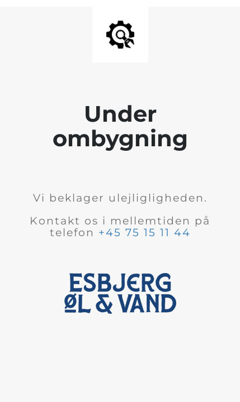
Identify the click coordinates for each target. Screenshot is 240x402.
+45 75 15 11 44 (144, 232)
